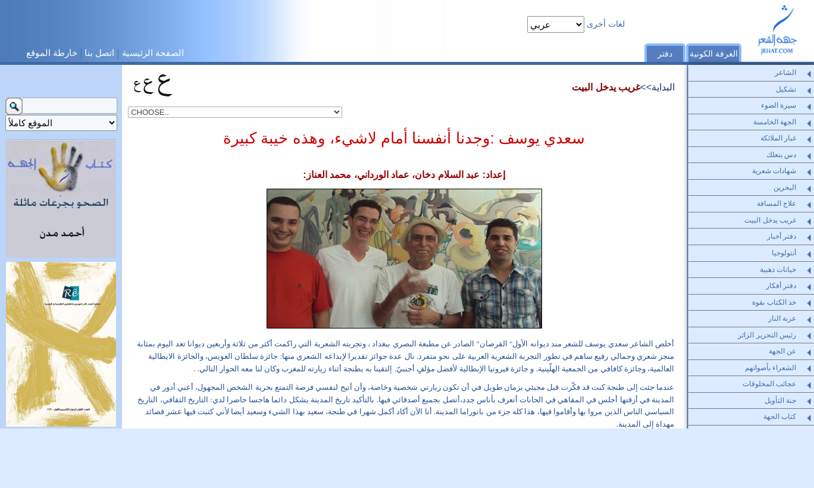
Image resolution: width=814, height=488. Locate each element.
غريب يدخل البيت (606, 87)
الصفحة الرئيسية (153, 53)
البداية (663, 87)
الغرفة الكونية (714, 53)
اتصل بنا (99, 53)
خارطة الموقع (51, 53)
